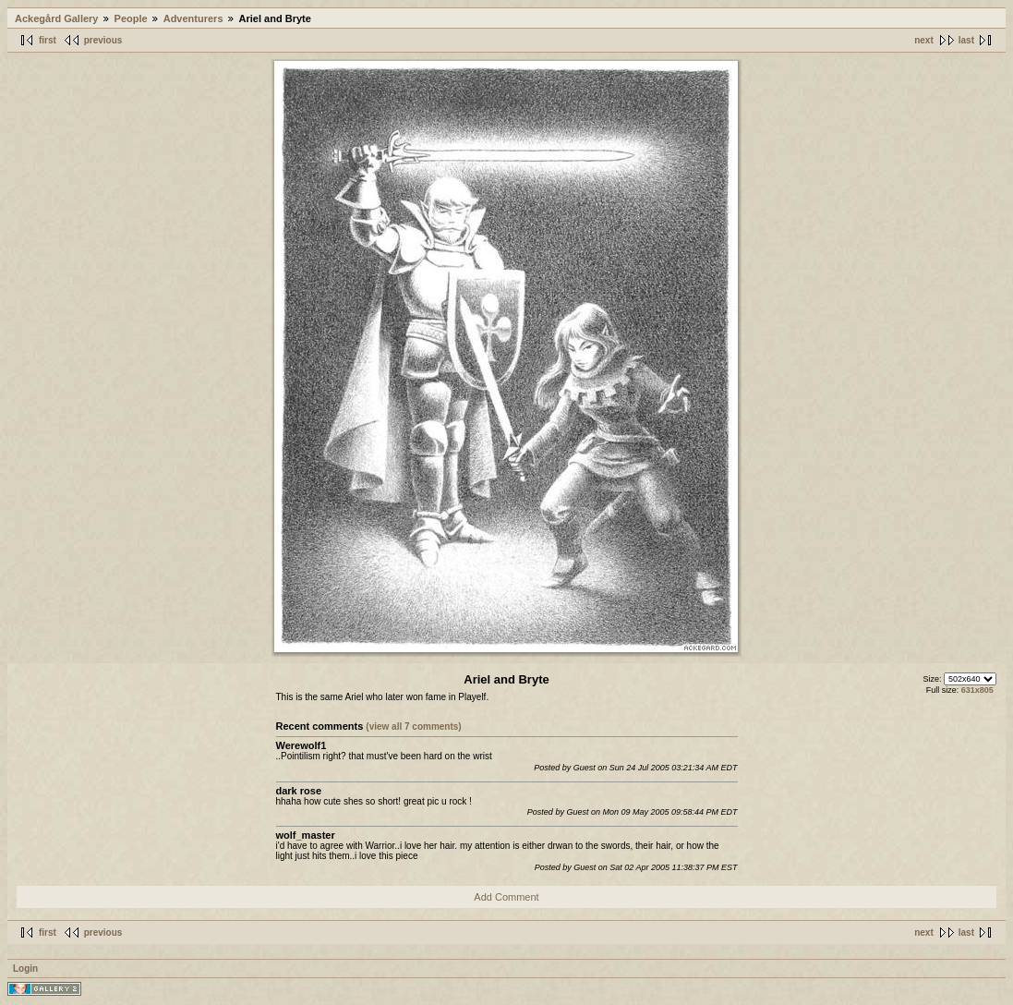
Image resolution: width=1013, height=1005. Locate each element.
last (966, 40)
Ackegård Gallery (57, 18)
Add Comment (506, 896)
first (47, 40)
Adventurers (193, 18)
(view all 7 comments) (413, 726)
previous (103, 40)
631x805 (977, 690)
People (131, 18)
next (924, 40)
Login (25, 968)
